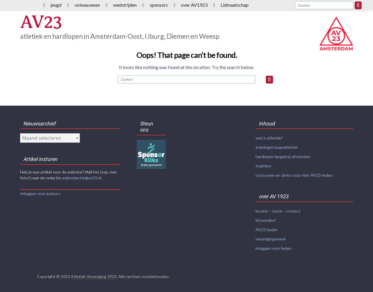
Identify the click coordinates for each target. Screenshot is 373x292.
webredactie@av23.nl (81, 177)
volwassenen (87, 5)
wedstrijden (125, 5)
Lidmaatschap (235, 5)
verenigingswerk (271, 236)
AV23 (41, 22)
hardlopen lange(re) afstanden (283, 155)
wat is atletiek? (269, 137)
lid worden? (266, 218)
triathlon (263, 164)
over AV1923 (194, 5)
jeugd (55, 5)
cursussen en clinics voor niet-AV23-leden (294, 173)
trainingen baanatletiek (277, 146)
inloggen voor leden (273, 245)
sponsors (159, 5)
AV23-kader (266, 227)
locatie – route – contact (278, 209)
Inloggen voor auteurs (40, 193)
